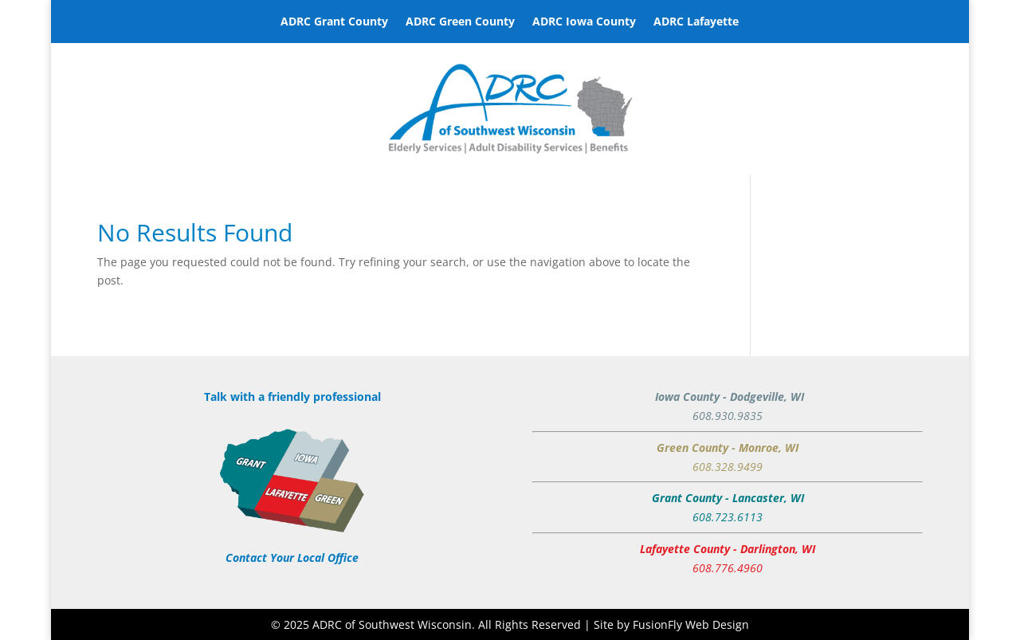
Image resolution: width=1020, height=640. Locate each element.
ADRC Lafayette (696, 22)
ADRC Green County (460, 22)
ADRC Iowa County (584, 22)
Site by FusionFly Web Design (671, 624)
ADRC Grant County (334, 22)
